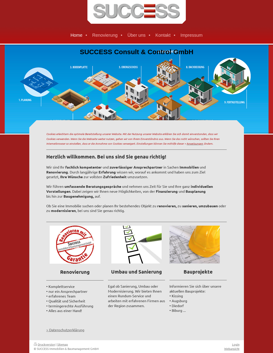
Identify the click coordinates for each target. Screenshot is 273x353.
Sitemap (62, 344)
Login (235, 344)
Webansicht (231, 349)
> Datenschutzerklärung (65, 329)
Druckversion (44, 344)
